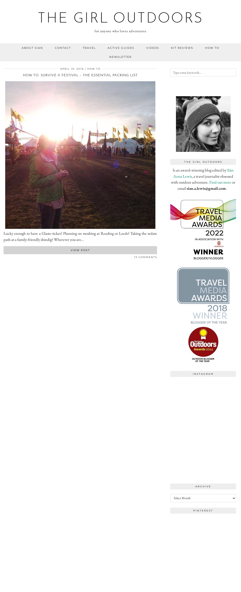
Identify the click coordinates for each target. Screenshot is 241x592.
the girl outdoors (120, 19)
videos (152, 48)
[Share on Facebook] (5, 258)
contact (63, 48)
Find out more (220, 182)
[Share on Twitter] (7, 258)
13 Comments (145, 257)
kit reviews (182, 48)
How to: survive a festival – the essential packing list (80, 75)
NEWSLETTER (120, 57)
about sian (32, 48)
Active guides (121, 48)
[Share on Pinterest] (9, 258)
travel (89, 48)
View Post (80, 250)
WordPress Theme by (213, 586)
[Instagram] (186, 395)
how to (212, 48)
